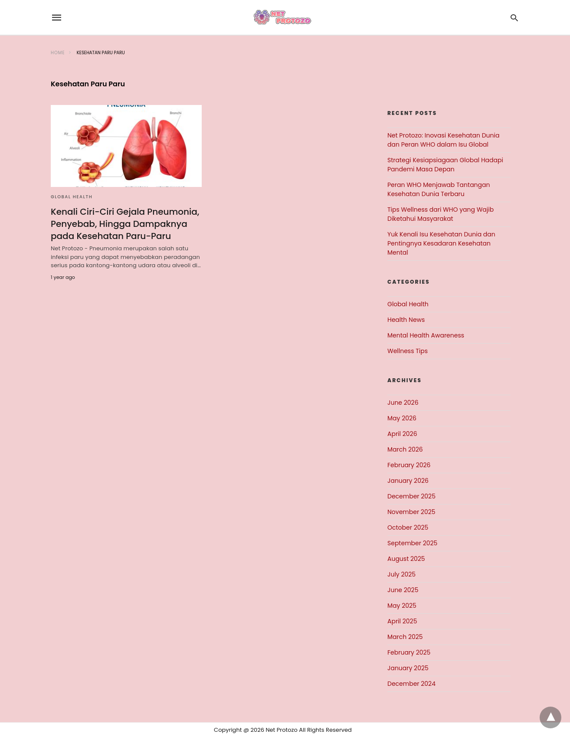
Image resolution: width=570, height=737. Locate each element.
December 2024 (411, 683)
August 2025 (406, 558)
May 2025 (401, 605)
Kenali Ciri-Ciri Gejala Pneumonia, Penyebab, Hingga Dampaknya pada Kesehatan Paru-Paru (125, 224)
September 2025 (412, 543)
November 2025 (411, 512)
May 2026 (401, 418)
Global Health (71, 196)
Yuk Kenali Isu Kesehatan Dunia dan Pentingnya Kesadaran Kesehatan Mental (441, 243)
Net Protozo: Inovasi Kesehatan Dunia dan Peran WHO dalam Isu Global (443, 140)
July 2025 (401, 574)
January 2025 (408, 668)
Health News (406, 319)
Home (58, 52)
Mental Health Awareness (425, 335)
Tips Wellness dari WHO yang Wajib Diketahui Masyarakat (440, 214)
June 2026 (403, 402)
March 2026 (405, 449)
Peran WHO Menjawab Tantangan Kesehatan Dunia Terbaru (438, 189)
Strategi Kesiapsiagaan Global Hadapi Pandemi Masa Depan (445, 165)
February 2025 (408, 652)
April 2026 (402, 433)
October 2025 (407, 527)
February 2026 (408, 465)
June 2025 (402, 590)
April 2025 (402, 621)
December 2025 (411, 496)
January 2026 (408, 480)
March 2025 (405, 636)
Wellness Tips (407, 351)
